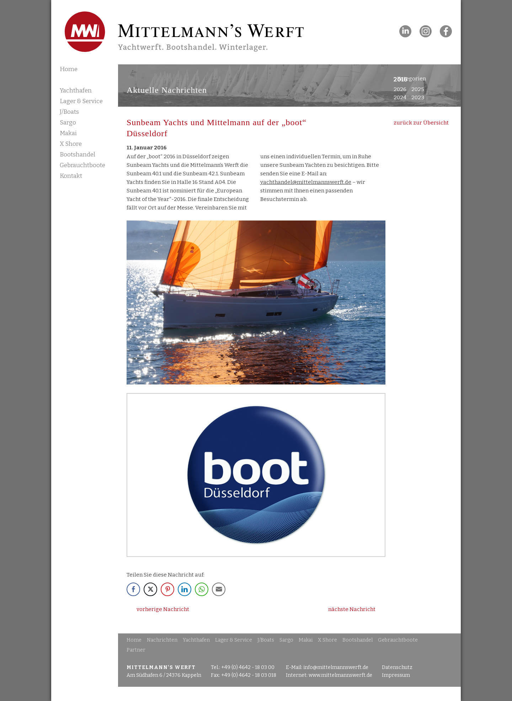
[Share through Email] (218, 589)
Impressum (396, 675)
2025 (417, 89)
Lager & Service (81, 101)
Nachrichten (79, 79)
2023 (417, 97)
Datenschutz (397, 667)
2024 (400, 97)
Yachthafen (76, 90)
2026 (400, 89)
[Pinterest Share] (167, 589)
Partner (136, 650)
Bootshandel (77, 154)
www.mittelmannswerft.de (340, 675)
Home (69, 69)
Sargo (68, 122)
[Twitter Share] (150, 589)
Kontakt (71, 176)
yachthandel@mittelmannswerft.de (305, 182)
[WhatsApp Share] (201, 589)
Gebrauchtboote (82, 165)
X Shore (71, 144)
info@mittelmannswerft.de (335, 667)
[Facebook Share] (133, 589)
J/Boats (69, 112)
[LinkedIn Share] (184, 589)
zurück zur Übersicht (421, 123)
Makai (68, 133)
